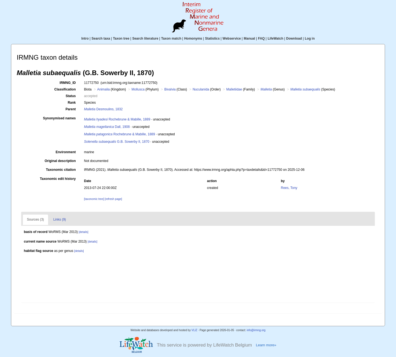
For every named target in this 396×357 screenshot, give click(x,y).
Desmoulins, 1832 (103, 109)
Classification (65, 89)
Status (71, 96)
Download (294, 38)
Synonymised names (59, 118)
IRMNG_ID (68, 83)
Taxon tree (121, 38)
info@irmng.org (256, 330)
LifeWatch (275, 38)
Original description (60, 161)
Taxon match (171, 38)
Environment (66, 152)
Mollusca (137, 89)
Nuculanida (201, 89)
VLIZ (194, 330)
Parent (70, 109)
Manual (249, 38)
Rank (72, 103)
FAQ (261, 38)
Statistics (212, 38)
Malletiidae (234, 89)
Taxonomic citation (61, 170)
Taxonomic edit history (58, 179)
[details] (83, 232)
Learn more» (266, 345)
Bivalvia (169, 89)
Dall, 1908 (107, 127)
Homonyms (193, 38)
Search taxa (101, 38)
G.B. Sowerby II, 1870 (117, 142)
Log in (310, 38)
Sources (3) (35, 219)
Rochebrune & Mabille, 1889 (117, 119)
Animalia (103, 89)
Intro (85, 38)
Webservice (231, 38)
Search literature (145, 38)
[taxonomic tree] (94, 199)
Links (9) (59, 219)
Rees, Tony (289, 188)
